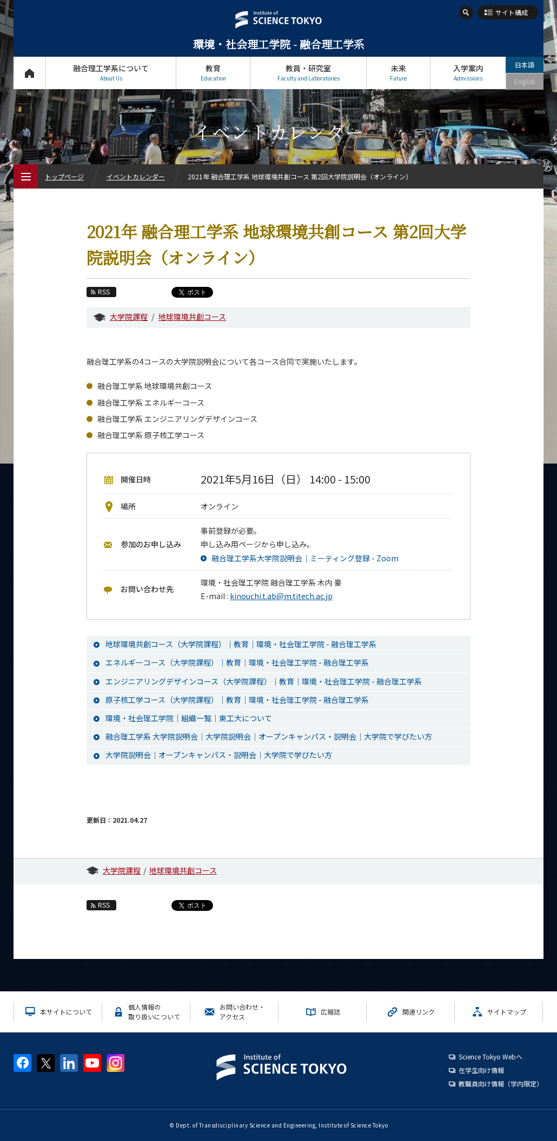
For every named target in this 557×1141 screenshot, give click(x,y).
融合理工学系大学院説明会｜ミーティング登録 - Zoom (305, 558)
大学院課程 (129, 316)
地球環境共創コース (192, 316)
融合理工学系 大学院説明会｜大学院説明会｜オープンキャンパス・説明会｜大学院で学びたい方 (268, 736)
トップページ (29, 73)
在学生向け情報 (481, 1070)
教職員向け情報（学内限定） (501, 1083)
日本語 (524, 64)
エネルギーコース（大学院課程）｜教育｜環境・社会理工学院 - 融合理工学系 (237, 662)
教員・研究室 (308, 73)
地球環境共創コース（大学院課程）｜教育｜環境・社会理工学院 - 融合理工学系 (240, 644)
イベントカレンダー (136, 176)
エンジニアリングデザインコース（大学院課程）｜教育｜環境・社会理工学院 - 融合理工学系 (263, 681)
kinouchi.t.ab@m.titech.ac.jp (281, 595)
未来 (398, 73)
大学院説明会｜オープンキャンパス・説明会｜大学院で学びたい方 (218, 754)
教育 (213, 73)
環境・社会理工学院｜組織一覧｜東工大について (188, 718)
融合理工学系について (111, 73)
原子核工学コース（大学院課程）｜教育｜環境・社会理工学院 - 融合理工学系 (237, 699)
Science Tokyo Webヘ (490, 1056)
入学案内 (468, 73)
